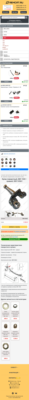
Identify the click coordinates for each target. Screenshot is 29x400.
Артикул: (3, 218)
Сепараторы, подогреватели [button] (11, 59)
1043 (4, 42)
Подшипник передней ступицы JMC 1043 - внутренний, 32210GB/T (15, 334)
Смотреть (6, 81)
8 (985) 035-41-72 (15, 386)
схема (18, 377)
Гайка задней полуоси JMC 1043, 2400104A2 (6, 353)
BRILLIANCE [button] (6, 28)
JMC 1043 (24, 175)
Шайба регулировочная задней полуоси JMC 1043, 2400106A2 (5, 314)
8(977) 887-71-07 (21, 5)
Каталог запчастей (6, 175)
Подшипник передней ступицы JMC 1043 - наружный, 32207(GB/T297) (6, 334)
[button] (27, 197)
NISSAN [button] (5, 52)
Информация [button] (14, 372)
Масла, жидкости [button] (7, 55)
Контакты (23, 12)
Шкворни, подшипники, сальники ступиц (13, 176)
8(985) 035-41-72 (21, 7)
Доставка (15, 12)
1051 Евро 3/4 (5, 45)
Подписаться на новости (14, 169)
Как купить (5, 12)
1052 (4, 44)
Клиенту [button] (14, 367)
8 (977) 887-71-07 (15, 384)
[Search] (13, 17)
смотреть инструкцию (20, 231)
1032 (4, 40)
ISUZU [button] (5, 34)
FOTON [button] (5, 31)
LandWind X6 (5, 49)
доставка (15, 236)
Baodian (4, 47)
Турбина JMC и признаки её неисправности (13, 128)
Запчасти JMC (16, 175)
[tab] (14, 28)
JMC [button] (5, 37)
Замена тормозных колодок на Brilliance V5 (13, 130)
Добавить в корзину (14, 227)
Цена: (2, 222)
